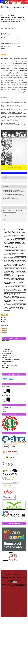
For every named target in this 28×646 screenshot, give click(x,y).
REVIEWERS (4, 343)
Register (4, 411)
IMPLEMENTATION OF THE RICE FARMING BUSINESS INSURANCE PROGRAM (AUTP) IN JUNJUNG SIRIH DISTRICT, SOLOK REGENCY (15, 257)
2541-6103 (7, 386)
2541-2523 (7, 395)
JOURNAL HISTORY (6, 370)
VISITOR (4, 363)
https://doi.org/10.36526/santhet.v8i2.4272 (12, 43)
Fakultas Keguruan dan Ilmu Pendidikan (14, 574)
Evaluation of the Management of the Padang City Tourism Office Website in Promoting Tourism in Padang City (15, 304)
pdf (3, 172)
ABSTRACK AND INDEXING (8, 361)
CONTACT (4, 372)
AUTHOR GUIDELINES (7, 353)
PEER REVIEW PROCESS (7, 357)
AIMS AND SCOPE (6, 349)
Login (3, 409)
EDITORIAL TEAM (6, 341)
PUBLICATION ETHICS (7, 351)
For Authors (3, 319)
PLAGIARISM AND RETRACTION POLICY (10, 359)
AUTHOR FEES (5, 368)
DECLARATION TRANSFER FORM (9, 355)
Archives (6, 6)
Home (2, 6)
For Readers (3, 317)
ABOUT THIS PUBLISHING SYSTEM (9, 365)
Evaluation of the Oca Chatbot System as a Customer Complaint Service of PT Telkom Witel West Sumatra (15, 296)
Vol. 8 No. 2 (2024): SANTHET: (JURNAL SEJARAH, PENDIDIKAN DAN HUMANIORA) (13, 8)
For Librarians (3, 321)
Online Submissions (6, 407)
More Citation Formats (8, 201)
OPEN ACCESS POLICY (7, 345)
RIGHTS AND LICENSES (7, 347)
